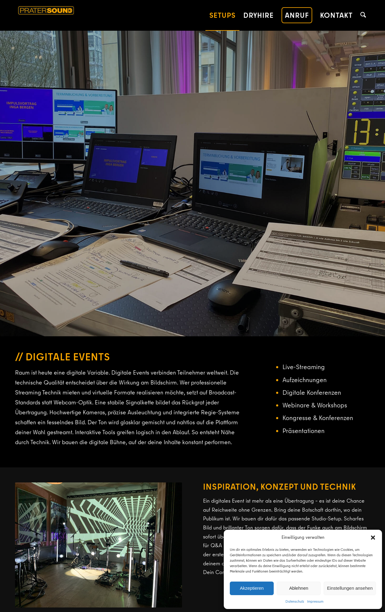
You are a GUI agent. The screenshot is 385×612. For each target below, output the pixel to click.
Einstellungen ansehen (350, 588)
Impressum (315, 601)
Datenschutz (294, 601)
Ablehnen (298, 588)
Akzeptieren (251, 588)
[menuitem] (222, 15)
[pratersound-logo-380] (74, 15)
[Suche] (363, 15)
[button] (373, 538)
